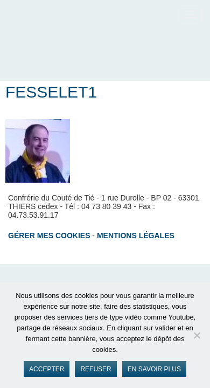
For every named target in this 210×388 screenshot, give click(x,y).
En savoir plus (154, 369)
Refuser (95, 369)
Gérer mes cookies (49, 235)
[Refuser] (196, 335)
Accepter (46, 369)
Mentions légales (135, 235)
